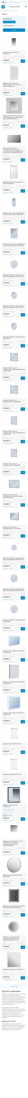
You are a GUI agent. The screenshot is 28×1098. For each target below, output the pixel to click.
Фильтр (14, 30)
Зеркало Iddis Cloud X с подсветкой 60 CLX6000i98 (11, 464)
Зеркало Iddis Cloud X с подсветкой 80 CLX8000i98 (11, 401)
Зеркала (16, 10)
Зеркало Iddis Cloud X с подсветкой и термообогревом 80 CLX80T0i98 (14, 369)
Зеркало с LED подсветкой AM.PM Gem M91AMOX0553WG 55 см (14, 906)
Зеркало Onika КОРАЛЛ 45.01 (12, 774)
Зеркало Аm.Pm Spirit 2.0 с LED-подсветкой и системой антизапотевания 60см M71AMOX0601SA (13, 843)
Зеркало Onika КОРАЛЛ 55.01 (12, 744)
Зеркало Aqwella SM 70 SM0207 (13, 969)
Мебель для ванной (6, 10)
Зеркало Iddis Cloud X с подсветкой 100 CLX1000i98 (11, 527)
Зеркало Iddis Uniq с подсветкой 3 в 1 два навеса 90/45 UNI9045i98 (14, 213)
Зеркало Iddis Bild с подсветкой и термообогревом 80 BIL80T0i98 (13, 589)
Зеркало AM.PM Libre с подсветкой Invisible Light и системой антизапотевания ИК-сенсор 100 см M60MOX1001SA (13, 150)
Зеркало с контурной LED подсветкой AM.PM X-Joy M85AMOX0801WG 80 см (11, 938)
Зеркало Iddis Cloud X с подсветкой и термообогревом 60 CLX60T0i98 (14, 433)
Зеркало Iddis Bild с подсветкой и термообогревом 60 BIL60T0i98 (13, 558)
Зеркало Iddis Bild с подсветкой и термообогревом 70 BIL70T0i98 (13, 306)
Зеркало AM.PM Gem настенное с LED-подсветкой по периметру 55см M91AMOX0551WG (13, 117)
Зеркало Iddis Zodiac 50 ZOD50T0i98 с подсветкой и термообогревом (12, 85)
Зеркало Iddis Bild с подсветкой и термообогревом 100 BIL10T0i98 (13, 275)
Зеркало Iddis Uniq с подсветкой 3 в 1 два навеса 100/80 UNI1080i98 (14, 244)
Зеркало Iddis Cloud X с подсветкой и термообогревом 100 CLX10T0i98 (13, 496)
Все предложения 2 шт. (8, 809)
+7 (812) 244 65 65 (14, 6)
